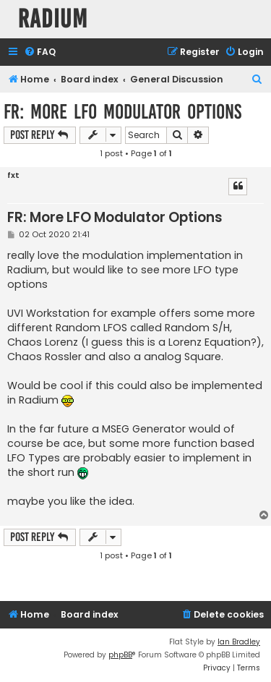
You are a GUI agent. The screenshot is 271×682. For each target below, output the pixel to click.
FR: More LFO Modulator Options (122, 112)
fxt (13, 175)
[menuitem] (40, 52)
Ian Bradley (239, 641)
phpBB (120, 654)
